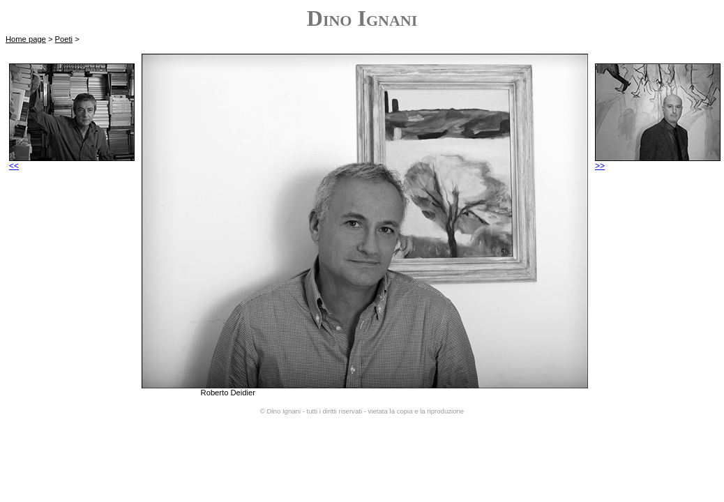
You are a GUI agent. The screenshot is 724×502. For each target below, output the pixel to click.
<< (72, 162)
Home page (26, 39)
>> (658, 162)
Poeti (64, 39)
